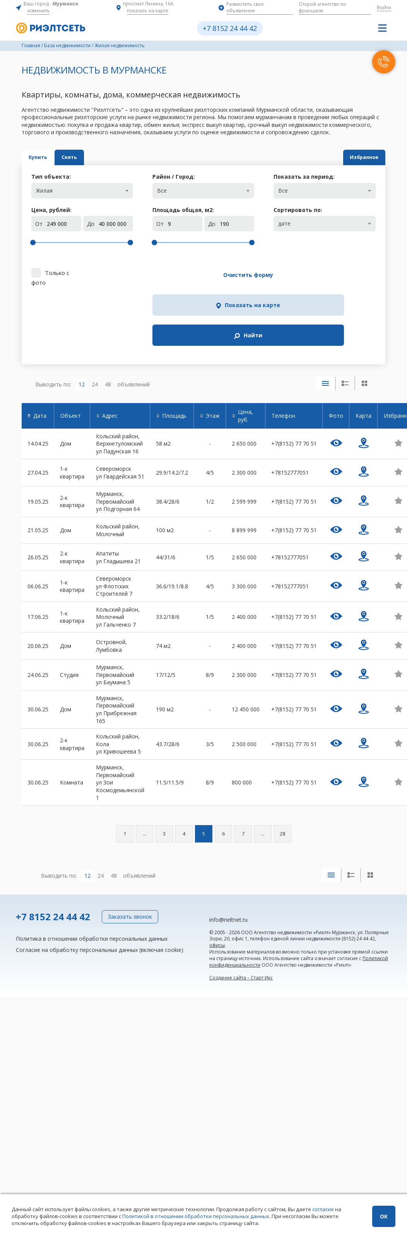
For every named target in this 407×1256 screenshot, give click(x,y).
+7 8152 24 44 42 (230, 28)
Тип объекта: (51, 176)
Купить (55, 157)
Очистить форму (188, 275)
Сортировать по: (298, 210)
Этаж (213, 348)
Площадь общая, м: (183, 210)
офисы (217, 878)
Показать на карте (272, 275)
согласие (323, 1209)
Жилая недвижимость (119, 45)
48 (108, 316)
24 (95, 316)
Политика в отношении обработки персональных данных (92, 871)
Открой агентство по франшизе (322, 7)
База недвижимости (67, 45)
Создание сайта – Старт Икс (241, 910)
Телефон (283, 348)
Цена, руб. (245, 348)
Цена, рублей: (51, 210)
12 (82, 316)
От (39, 223)
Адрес (110, 348)
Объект (70, 348)
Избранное (346, 157)
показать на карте (147, 10)
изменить (38, 10)
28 (282, 766)
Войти (384, 7)
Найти (344, 275)
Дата (39, 348)
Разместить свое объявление (245, 7)
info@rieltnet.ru (228, 852)
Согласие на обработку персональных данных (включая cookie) (99, 882)
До (90, 223)
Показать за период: (304, 176)
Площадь (174, 348)
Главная (31, 45)
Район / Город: (173, 176)
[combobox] (82, 190)
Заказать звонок (130, 849)
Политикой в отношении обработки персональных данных (195, 1216)
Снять (121, 157)
